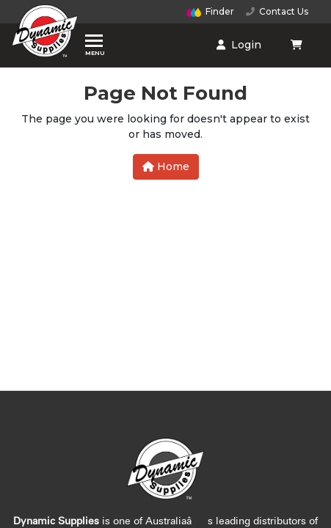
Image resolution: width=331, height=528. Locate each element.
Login (239, 44)
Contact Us (277, 11)
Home (165, 166)
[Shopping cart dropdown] (297, 44)
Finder (210, 11)
